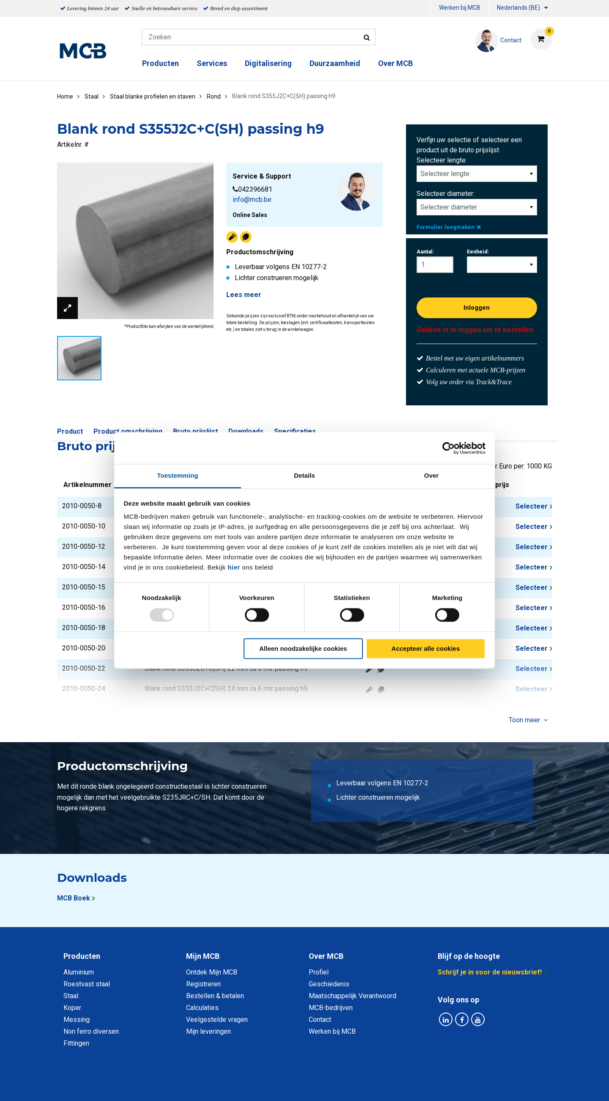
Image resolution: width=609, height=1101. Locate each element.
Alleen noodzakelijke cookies (303, 648)
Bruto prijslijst (195, 431)
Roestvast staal (86, 984)
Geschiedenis (329, 984)
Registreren (203, 984)
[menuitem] (429, 8)
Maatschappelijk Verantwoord (352, 996)
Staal (70, 996)
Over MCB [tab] (326, 956)
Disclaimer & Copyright (424, 1085)
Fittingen (76, 1043)
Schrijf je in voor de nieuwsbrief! (490, 972)
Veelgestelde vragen (217, 1020)
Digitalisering (268, 63)
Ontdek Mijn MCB (211, 972)
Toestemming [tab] (177, 475)
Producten (160, 63)
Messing (76, 1020)
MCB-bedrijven (331, 1008)
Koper (72, 1008)
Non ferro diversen (91, 1031)
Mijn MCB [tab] (202, 956)
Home (65, 96)
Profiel (319, 972)
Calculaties (202, 1008)
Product (70, 431)
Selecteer (532, 506)
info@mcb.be (252, 199)
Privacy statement (213, 1085)
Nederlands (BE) (518, 7)
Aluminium (78, 972)
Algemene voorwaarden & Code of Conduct (315, 1085)
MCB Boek (73, 898)
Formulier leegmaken (449, 227)
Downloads (245, 431)
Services (212, 63)
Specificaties (295, 431)
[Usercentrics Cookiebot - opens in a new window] (448, 448)
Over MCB (395, 63)
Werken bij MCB (459, 7)
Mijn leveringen (208, 1031)
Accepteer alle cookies (426, 648)
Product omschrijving (127, 431)
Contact (320, 1020)
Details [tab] (304, 475)
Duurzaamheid (335, 63)
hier (234, 567)
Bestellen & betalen (215, 996)
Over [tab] (431, 475)
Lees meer (243, 295)
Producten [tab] (81, 956)
